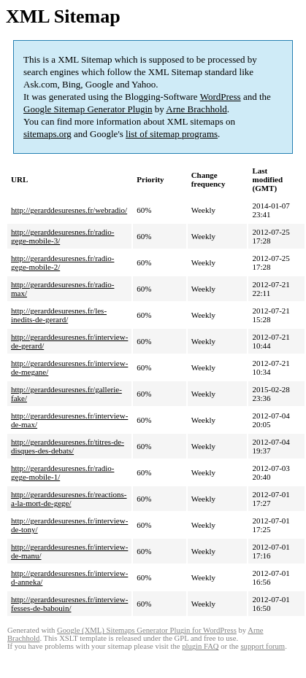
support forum (262, 646)
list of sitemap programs (172, 133)
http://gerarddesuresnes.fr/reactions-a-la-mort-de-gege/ (69, 498)
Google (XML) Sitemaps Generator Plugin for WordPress (147, 630)
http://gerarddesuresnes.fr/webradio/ (69, 210)
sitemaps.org (47, 133)
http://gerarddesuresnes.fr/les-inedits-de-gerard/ (59, 315)
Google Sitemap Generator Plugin (88, 109)
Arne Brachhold (196, 109)
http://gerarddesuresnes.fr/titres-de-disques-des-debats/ (67, 446)
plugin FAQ (200, 646)
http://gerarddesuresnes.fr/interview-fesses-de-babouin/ (69, 603)
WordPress (220, 96)
